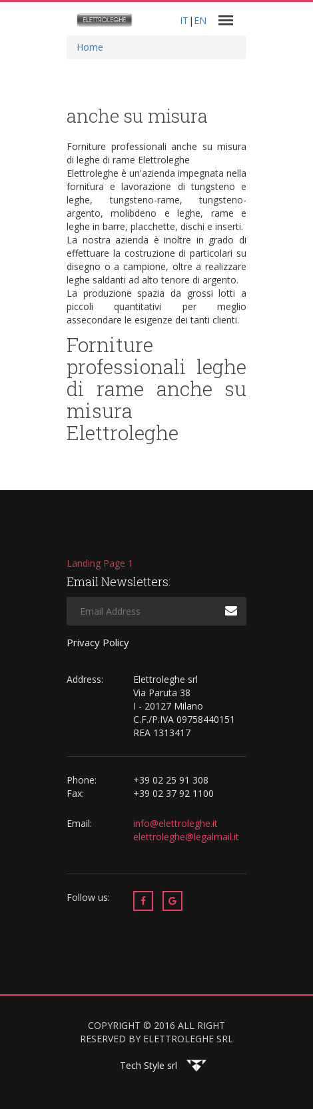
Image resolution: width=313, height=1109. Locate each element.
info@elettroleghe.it (176, 823)
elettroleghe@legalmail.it (186, 836)
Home (90, 47)
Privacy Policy (98, 642)
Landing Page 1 (100, 563)
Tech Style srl (148, 1065)
